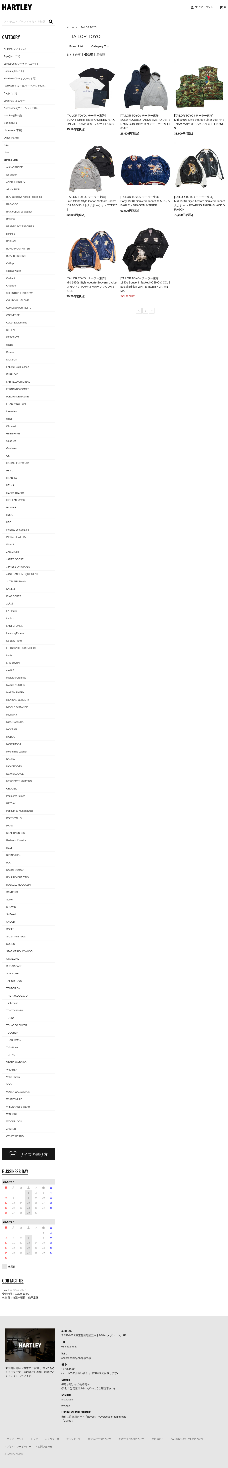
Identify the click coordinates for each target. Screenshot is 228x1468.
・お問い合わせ (43, 1446)
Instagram (67, 1399)
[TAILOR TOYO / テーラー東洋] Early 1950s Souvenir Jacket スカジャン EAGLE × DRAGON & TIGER (145, 201)
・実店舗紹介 (156, 1439)
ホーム (70, 27)
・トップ (33, 1439)
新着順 (100, 54)
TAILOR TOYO (87, 27)
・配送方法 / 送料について (130, 1439)
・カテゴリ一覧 (50, 1439)
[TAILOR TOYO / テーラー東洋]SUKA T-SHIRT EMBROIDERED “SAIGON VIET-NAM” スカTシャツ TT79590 (91, 120)
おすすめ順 (74, 54)
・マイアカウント (14, 1439)
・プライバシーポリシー (18, 1446)
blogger (65, 1405)
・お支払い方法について (98, 1439)
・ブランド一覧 (72, 1439)
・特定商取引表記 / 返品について (186, 1439)
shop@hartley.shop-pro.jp (76, 1357)
